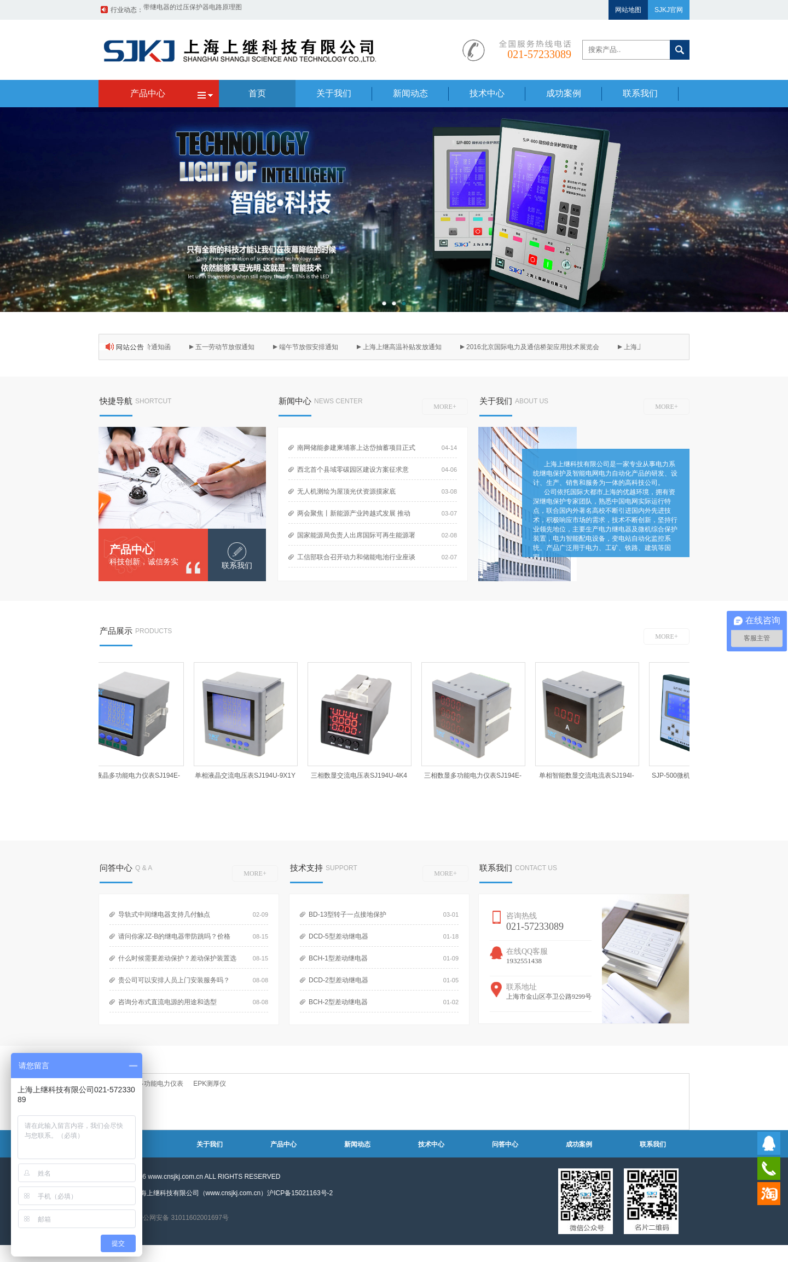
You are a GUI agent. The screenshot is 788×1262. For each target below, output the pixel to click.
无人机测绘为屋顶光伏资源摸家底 (346, 491)
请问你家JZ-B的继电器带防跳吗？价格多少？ (172, 939)
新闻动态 (357, 1144)
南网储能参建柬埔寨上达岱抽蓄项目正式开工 (354, 451)
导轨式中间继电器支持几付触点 (164, 914)
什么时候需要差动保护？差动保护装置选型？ (175, 961)
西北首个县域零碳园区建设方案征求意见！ (351, 472)
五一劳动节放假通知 (227, 347)
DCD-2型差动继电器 (338, 980)
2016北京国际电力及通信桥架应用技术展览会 (535, 347)
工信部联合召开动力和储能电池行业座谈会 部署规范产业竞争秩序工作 (354, 560)
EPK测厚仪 (209, 1083)
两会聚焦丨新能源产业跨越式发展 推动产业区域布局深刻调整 (351, 516)
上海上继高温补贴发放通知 (405, 347)
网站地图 (628, 10)
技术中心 (431, 1144)
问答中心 (505, 1144)
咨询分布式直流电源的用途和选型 (167, 1002)
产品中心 (131, 549)
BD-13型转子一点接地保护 (347, 914)
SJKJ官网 (668, 10)
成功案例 (579, 1144)
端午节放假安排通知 (311, 347)
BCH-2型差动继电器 (338, 1002)
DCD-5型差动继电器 (338, 936)
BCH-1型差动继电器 (338, 958)
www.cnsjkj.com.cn (175, 1176)
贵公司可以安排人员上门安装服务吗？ (174, 980)
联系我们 (653, 1144)
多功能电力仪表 (160, 1083)
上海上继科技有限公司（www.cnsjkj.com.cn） (201, 1193)
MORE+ (444, 406)
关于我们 (209, 1144)
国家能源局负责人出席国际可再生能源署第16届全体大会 (354, 538)
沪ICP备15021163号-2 (300, 1193)
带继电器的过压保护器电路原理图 (192, 10)
